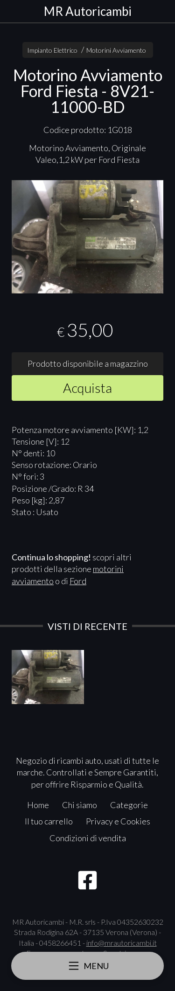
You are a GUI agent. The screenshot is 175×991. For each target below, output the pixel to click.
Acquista (87, 388)
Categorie (129, 805)
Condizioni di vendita (87, 838)
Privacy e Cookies (118, 821)
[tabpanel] (87, 237)
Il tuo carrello (49, 821)
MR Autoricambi (88, 11)
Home (38, 805)
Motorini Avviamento (116, 50)
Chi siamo (79, 805)
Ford (78, 581)
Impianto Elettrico (52, 50)
